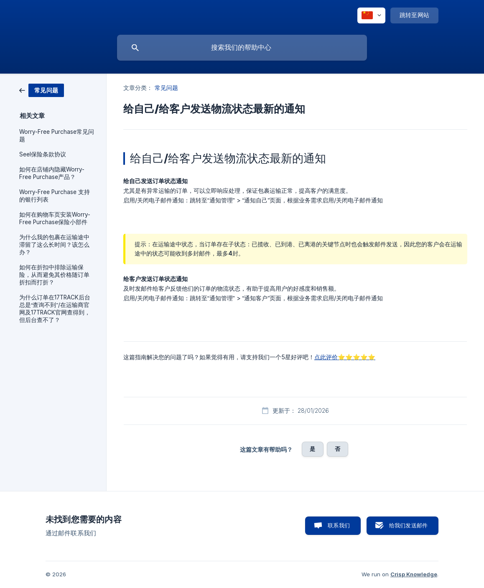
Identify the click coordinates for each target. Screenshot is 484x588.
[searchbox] (242, 48)
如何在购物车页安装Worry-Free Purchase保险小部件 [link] (54, 218)
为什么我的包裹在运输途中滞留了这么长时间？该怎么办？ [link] (54, 245)
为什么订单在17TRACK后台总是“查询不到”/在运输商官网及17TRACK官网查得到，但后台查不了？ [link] (54, 308)
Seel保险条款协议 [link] (42, 154)
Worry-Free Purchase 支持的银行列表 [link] (54, 196)
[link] (41, 90)
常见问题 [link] (166, 87)
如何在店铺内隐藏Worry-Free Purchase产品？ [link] (51, 173)
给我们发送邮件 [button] (408, 525)
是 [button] (312, 448)
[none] (371, 15)
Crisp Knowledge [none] (413, 574)
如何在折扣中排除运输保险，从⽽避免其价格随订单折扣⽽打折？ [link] (54, 275)
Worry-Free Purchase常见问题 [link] (56, 135)
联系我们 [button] (339, 525)
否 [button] (337, 448)
